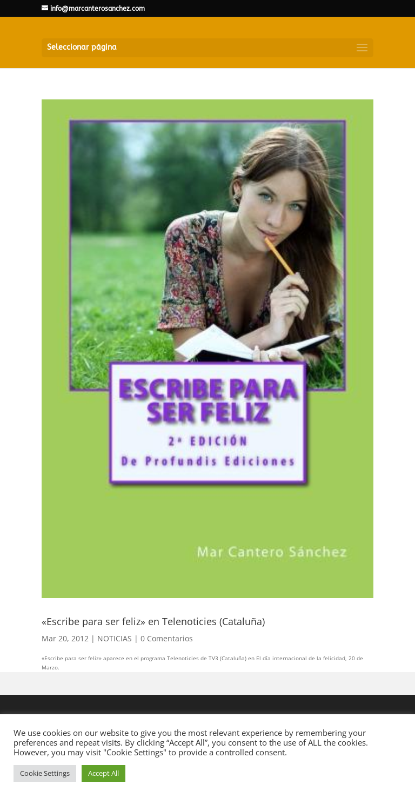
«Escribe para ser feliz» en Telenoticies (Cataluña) (153, 621)
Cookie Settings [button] (45, 773)
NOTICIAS (114, 638)
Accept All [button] (103, 773)
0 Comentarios (166, 638)
